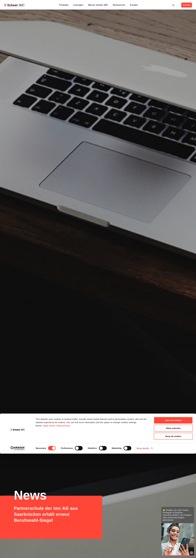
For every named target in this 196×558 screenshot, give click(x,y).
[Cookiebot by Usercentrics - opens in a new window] (18, 553)
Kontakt (187, 5)
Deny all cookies (173, 540)
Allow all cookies (173, 525)
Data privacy (63, 530)
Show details (143, 552)
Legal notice (48, 530)
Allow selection (173, 533)
